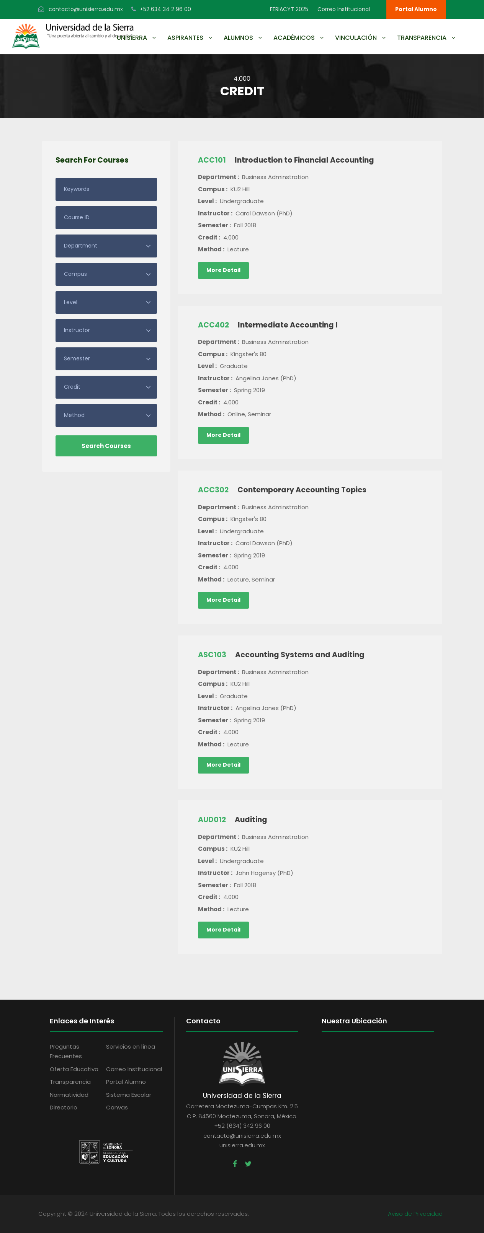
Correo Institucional (343, 9)
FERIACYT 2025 (289, 9)
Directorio (63, 1107)
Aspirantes (185, 37)
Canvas (117, 1107)
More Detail (223, 270)
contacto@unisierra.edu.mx (86, 9)
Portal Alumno (416, 9)
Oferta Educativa (74, 1069)
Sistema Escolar (128, 1095)
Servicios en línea (130, 1046)
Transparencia (421, 37)
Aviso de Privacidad (415, 1214)
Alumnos (238, 37)
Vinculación (356, 37)
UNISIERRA (132, 37)
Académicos (294, 37)
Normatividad (69, 1095)
